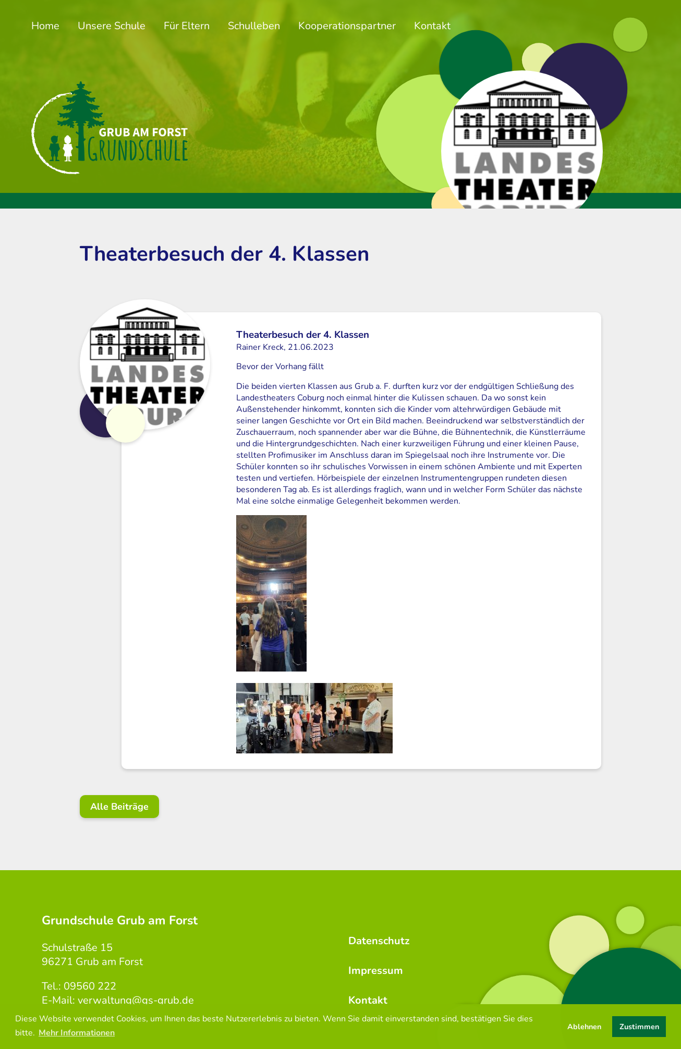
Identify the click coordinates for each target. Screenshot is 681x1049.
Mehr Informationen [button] (77, 1033)
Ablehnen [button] (584, 1026)
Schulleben (254, 26)
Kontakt (432, 26)
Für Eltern (187, 26)
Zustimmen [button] (639, 1026)
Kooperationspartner (347, 26)
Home (45, 26)
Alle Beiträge (119, 806)
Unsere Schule (111, 26)
